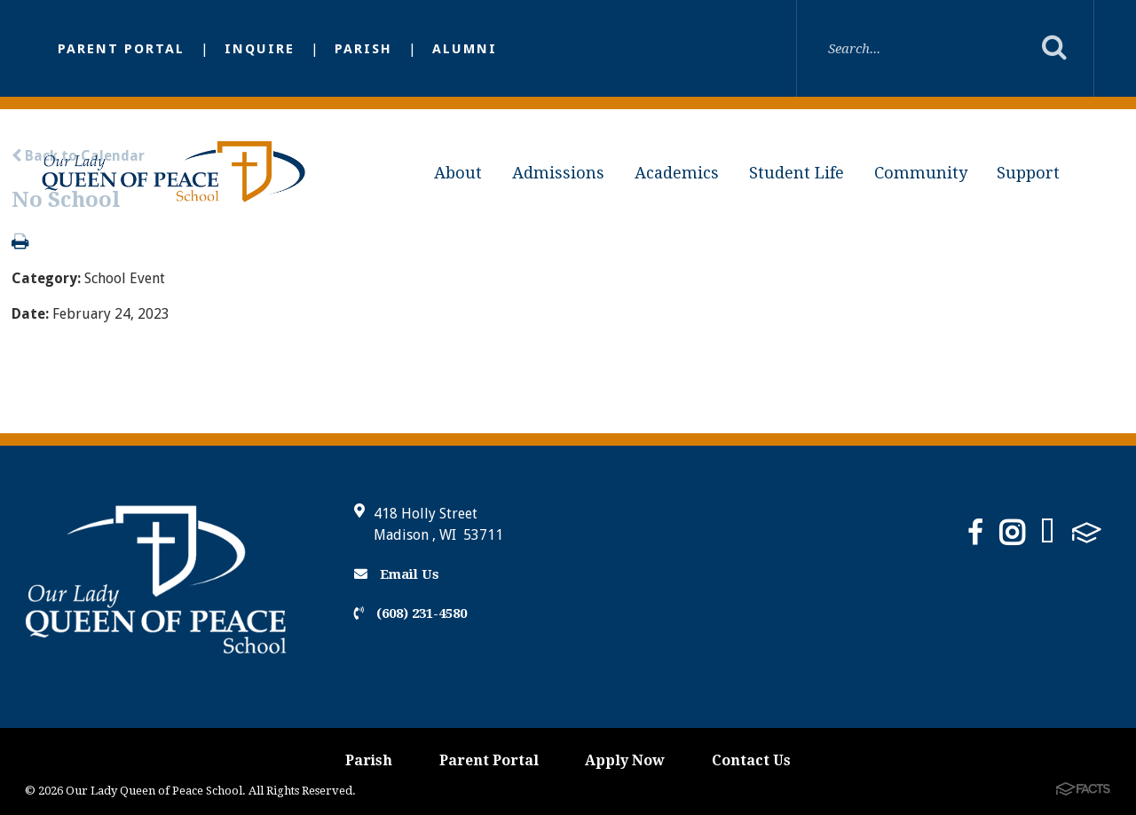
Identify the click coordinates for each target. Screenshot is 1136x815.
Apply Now (625, 760)
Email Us (396, 574)
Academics (677, 172)
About (458, 172)
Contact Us (751, 760)
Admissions (558, 172)
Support (1028, 172)
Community (920, 172)
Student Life (796, 172)
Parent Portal (121, 49)
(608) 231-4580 (410, 613)
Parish (363, 49)
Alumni (464, 49)
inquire (260, 49)
